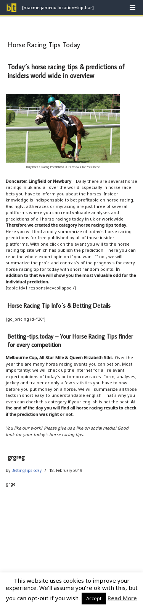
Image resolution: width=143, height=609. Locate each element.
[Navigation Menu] (132, 8)
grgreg (16, 457)
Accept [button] (93, 598)
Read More (122, 598)
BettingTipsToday (26, 470)
